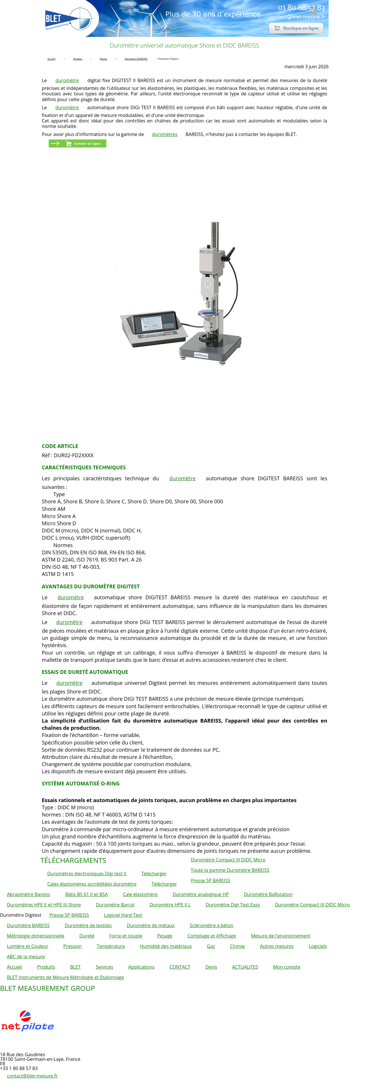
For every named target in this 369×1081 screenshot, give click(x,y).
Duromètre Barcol (115, 905)
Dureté (86, 936)
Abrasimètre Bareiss (28, 894)
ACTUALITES (245, 967)
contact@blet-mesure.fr (32, 1076)
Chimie (237, 946)
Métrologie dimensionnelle (35, 936)
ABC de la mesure (26, 956)
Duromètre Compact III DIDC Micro (228, 860)
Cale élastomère (140, 894)
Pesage (164, 936)
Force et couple (125, 936)
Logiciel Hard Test (123, 915)
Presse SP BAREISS (210, 880)
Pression (72, 946)
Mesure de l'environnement (280, 936)
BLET (75, 967)
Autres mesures (277, 946)
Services (104, 967)
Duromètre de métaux (150, 925)
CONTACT (180, 967)
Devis (211, 967)
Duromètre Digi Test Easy (233, 905)
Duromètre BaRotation (268, 894)
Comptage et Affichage (211, 936)
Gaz (211, 946)
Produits (46, 967)
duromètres (164, 134)
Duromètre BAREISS (28, 925)
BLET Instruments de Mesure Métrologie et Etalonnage (65, 977)
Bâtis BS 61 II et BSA (86, 894)
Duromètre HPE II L (170, 905)
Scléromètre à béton (212, 925)
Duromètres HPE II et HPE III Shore (44, 905)
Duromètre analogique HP (201, 894)
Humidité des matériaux (166, 946)
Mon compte (286, 967)
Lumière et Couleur (27, 946)
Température (111, 946)
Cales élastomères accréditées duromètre (92, 884)
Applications (141, 967)
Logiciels (318, 946)
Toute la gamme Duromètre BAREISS (230, 870)
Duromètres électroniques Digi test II (87, 873)
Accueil (14, 967)
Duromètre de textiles (88, 925)
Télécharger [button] (154, 873)
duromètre (67, 80)
